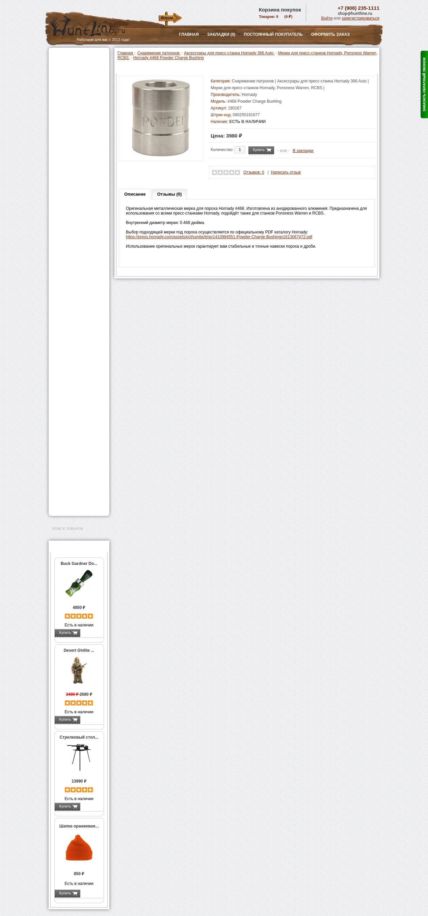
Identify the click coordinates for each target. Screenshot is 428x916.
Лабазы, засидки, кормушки (70, 118)
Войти (327, 18)
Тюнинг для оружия (72, 445)
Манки (59, 107)
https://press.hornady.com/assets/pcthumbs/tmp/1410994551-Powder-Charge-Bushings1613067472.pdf (219, 236)
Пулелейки (69, 302)
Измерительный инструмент (74, 319)
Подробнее (91, 632)
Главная (189, 34)
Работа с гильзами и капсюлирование (78, 279)
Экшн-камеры (67, 393)
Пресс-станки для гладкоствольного (75, 146)
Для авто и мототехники (77, 496)
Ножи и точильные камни (78, 475)
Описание (135, 194)
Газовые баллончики (74, 56)
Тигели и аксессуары (78, 309)
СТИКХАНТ (69, 359)
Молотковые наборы (78, 295)
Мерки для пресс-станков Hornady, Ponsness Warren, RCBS (78, 203)
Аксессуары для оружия (77, 436)
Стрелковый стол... (79, 737)
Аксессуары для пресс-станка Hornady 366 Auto (81, 184)
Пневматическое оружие (77, 65)
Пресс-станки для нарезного (75, 220)
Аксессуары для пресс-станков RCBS (80, 243)
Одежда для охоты (71, 415)
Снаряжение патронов (75, 137)
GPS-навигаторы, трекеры (70, 404)
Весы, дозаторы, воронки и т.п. (74, 331)
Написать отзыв (285, 172)
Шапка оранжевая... (79, 826)
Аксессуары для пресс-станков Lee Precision (80, 232)
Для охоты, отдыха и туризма (74, 464)
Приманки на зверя (72, 128)
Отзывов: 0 (253, 172)
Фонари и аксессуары (75, 368)
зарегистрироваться (360, 18)
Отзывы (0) (169, 194)
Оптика (60, 73)
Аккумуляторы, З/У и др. (77, 376)
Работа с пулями (74, 288)
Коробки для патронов (80, 340)
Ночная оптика (67, 81)
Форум (167, 18)
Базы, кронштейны (72, 90)
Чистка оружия (68, 453)
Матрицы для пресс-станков (78, 255)
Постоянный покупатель (273, 34)
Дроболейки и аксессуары (72, 350)
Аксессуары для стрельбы (69, 425)
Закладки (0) (221, 34)
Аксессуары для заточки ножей (77, 486)
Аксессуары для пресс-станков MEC (80, 170)
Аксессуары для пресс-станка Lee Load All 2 (80, 158)
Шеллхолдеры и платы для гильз (80, 267)
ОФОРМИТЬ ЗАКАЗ (330, 34)
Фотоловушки (67, 384)
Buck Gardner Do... (79, 563)
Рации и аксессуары (73, 98)
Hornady (249, 94)
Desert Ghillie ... (79, 650)
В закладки (303, 150)
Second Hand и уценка (75, 505)
